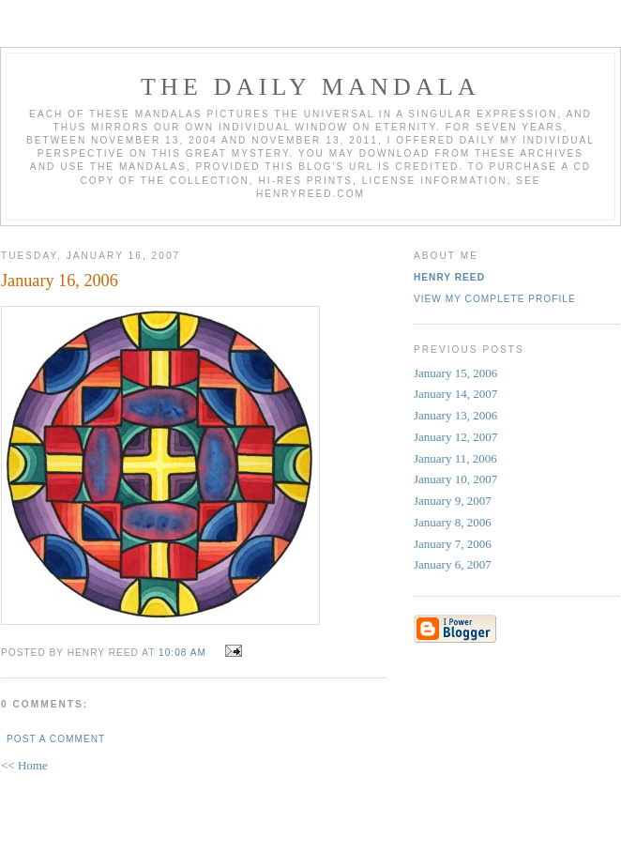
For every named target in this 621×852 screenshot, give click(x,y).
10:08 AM (182, 652)
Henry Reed (449, 277)
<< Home (24, 765)
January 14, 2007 (455, 394)
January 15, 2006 (455, 373)
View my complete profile (495, 299)
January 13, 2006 (455, 415)
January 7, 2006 (453, 544)
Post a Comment (56, 739)
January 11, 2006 (455, 458)
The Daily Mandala (310, 86)
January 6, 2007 (453, 564)
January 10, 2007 (455, 479)
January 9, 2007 (453, 501)
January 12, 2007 (455, 437)
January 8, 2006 (453, 522)
